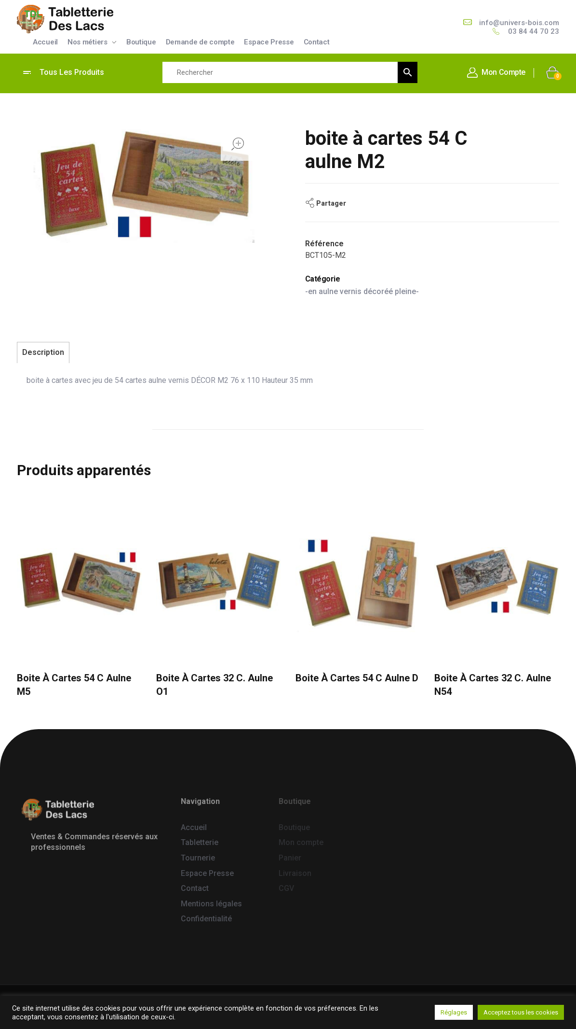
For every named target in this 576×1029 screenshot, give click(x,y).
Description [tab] (43, 352)
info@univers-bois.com (519, 22)
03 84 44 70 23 (533, 31)
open (238, 144)
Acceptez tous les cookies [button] (520, 1012)
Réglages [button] (454, 1012)
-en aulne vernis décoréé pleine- (362, 291)
